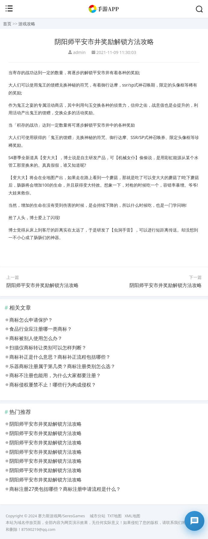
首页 (7, 24)
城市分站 (97, 516)
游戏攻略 (26, 24)
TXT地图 (114, 516)
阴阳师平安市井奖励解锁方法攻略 (42, 285)
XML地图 (132, 516)
